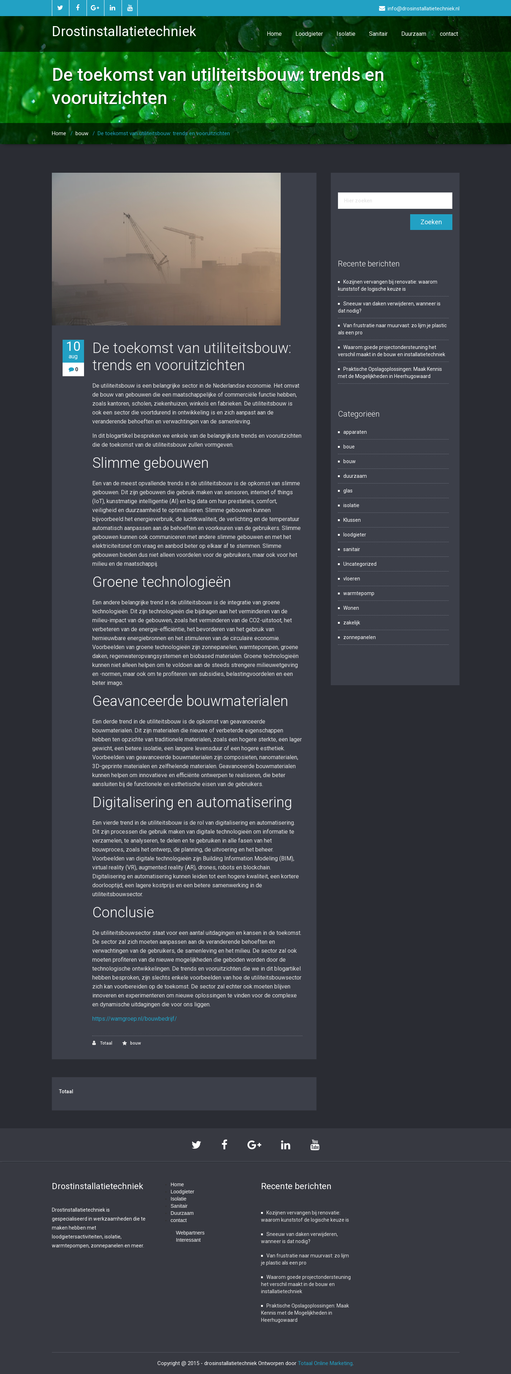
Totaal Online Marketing (325, 1363)
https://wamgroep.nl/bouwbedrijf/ (134, 1018)
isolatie (351, 505)
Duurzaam (413, 33)
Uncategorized (360, 564)
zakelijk (351, 622)
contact (449, 33)
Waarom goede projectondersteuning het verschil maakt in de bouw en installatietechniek (306, 1284)
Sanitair (378, 33)
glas (348, 491)
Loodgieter (309, 33)
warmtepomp (358, 593)
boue (349, 447)
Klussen (352, 520)
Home (274, 33)
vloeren (351, 579)
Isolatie (345, 33)
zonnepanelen (359, 637)
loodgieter (354, 535)
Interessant (188, 1240)
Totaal (102, 1043)
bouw (81, 133)
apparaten (355, 432)
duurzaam (355, 476)
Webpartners (190, 1233)
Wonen (351, 608)
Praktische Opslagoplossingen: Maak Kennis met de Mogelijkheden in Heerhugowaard (305, 1313)
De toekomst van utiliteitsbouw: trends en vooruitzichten (164, 133)
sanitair (351, 549)
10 (73, 350)
